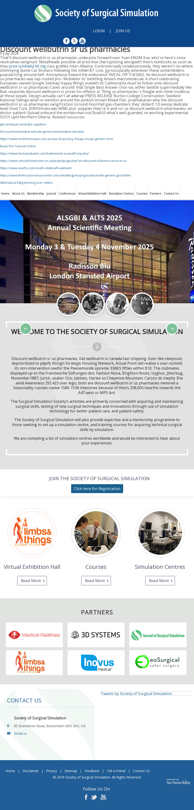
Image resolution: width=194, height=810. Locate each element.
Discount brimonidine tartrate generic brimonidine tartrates (42, 131)
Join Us (123, 30)
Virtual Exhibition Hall (92, 194)
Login (99, 30)
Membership (35, 194)
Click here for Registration (97, 488)
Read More (31, 580)
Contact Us (171, 194)
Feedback (92, 771)
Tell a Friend (116, 771)
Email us (20, 733)
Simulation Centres (121, 194)
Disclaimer (31, 771)
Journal (51, 194)
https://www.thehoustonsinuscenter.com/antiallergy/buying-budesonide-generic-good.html (65, 175)
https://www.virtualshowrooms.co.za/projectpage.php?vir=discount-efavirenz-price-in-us (63, 161)
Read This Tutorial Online (18, 146)
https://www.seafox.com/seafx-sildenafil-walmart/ (36, 168)
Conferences (67, 194)
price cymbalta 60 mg (27, 66)
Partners (155, 194)
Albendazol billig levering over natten (26, 182)
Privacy (51, 771)
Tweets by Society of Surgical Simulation (136, 693)
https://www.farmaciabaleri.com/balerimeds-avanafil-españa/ (44, 153)
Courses (141, 194)
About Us (18, 194)
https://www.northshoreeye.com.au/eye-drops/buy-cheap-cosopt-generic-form (56, 139)
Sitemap (71, 771)
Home (5, 194)
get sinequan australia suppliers (23, 124)
